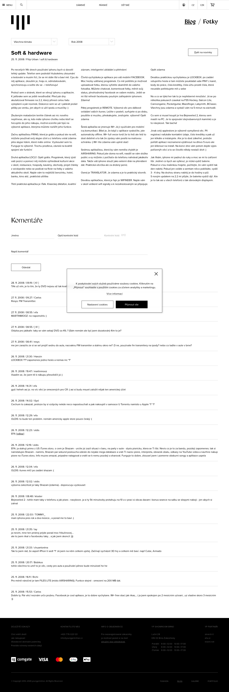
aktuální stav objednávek (113, 641)
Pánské (103, 5)
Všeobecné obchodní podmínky (26, 641)
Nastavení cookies (97, 304)
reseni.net (209, 641)
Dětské (125, 5)
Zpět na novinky (203, 52)
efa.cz (208, 638)
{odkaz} (20, 433)
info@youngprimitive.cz (72, 638)
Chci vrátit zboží (18, 634)
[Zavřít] (156, 274)
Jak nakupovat (18, 638)
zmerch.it (209, 634)
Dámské (80, 5)
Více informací (115, 293)
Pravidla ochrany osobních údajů (26, 645)
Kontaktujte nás (70, 626)
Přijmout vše (132, 304)
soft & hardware (49, 59)
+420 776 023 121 (69, 634)
